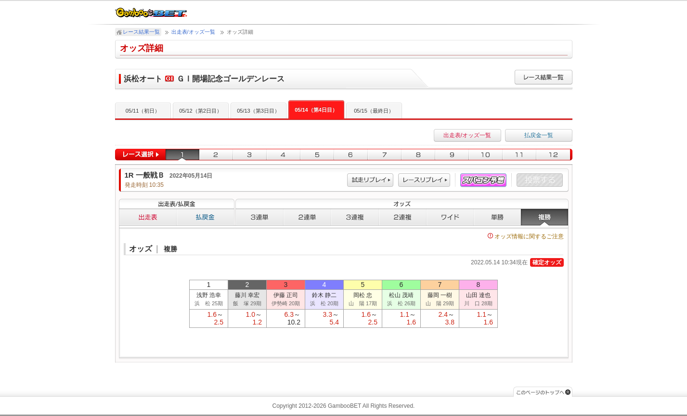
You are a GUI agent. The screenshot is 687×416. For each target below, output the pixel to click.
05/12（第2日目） (200, 111)
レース (424, 180)
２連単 (307, 217)
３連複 (355, 217)
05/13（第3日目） (258, 111)
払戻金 (205, 217)
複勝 (545, 217)
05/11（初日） (143, 111)
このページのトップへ (542, 392)
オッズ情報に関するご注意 (526, 236)
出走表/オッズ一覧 (193, 32)
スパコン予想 (483, 180)
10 (486, 155)
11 (519, 155)
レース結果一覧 (141, 32)
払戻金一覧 (538, 135)
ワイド (450, 217)
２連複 (403, 217)
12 (554, 155)
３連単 (259, 217)
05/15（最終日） (374, 111)
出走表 (148, 217)
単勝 (497, 217)
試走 (370, 180)
